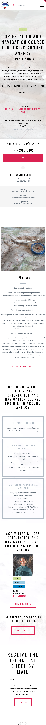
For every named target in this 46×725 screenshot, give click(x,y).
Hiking (23, 30)
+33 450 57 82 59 (23, 181)
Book (23, 158)
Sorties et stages (23, 59)
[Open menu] (42, 5)
